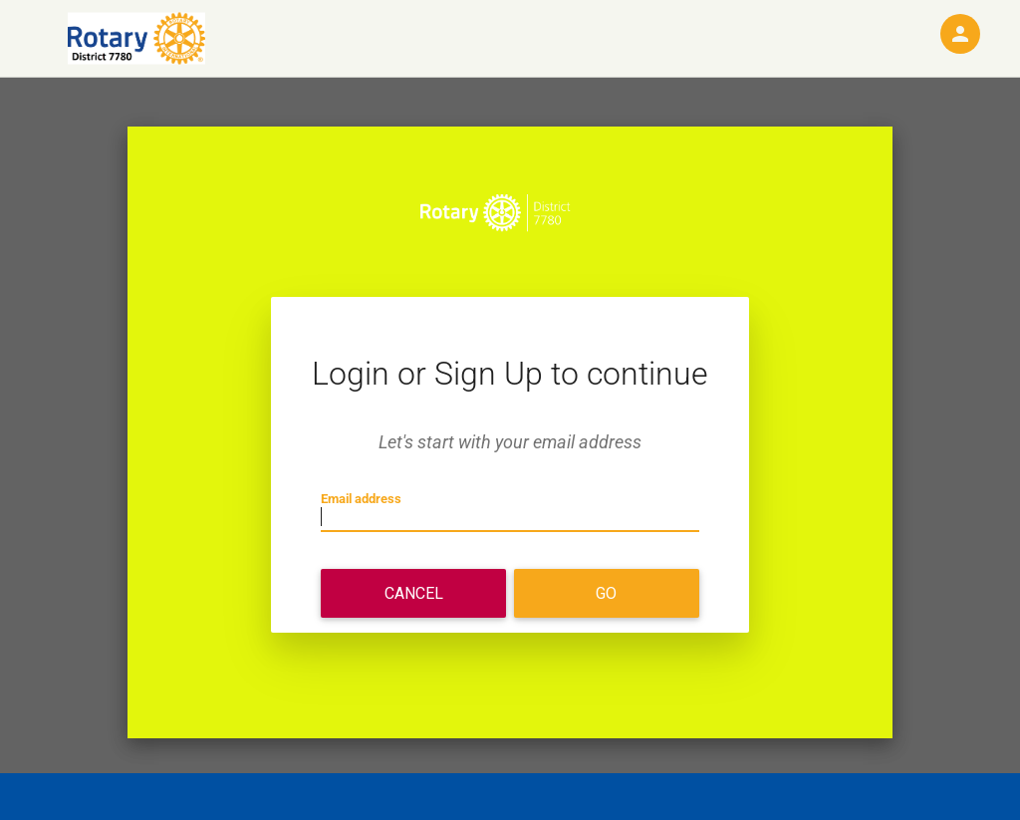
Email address (361, 498)
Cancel (413, 593)
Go (606, 593)
